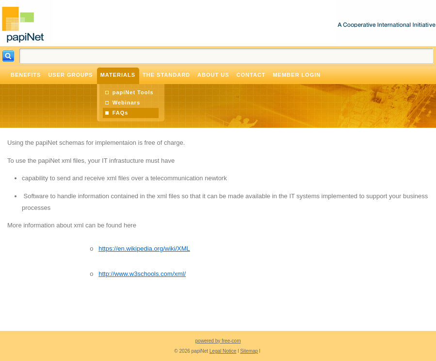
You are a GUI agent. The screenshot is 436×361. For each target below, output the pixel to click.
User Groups (70, 75)
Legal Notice (223, 351)
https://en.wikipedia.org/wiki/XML (144, 248)
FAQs (121, 113)
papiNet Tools (133, 92)
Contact (250, 75)
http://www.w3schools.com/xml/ (142, 273)
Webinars (126, 102)
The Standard (166, 75)
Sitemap (249, 351)
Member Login (297, 75)
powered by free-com (218, 341)
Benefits (26, 75)
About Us (213, 75)
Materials (117, 75)
